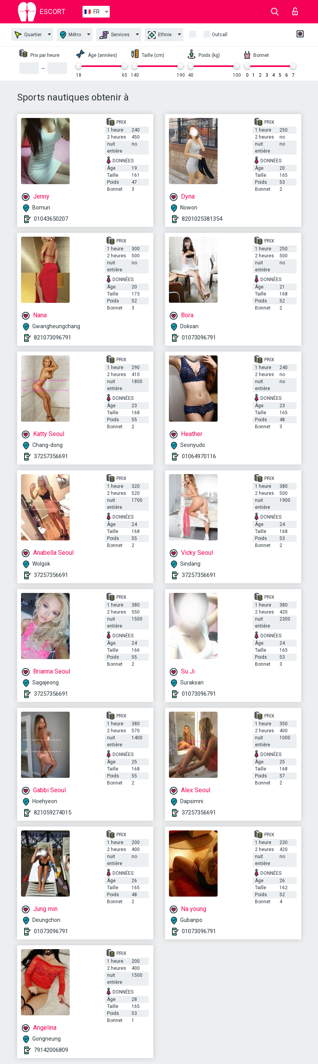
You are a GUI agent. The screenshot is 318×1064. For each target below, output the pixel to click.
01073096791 (199, 337)
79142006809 (51, 1049)
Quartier (28, 35)
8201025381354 (202, 218)
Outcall (219, 34)
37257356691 (51, 456)
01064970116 (199, 456)
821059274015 (52, 812)
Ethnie (160, 35)
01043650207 (51, 218)
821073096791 (52, 337)
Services (114, 35)
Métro (70, 35)
